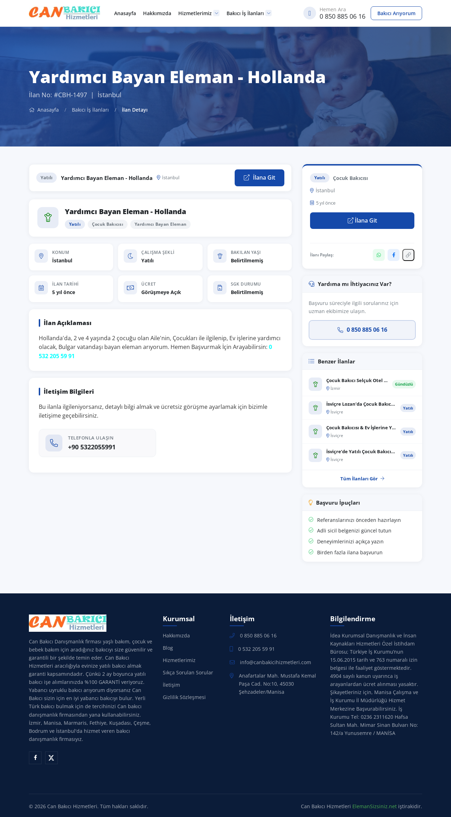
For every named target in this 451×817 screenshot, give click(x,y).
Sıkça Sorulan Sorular (188, 672)
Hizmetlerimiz (199, 13)
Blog (168, 647)
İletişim (171, 684)
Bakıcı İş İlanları (249, 13)
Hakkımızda (157, 13)
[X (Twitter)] (51, 757)
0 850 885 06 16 (362, 329)
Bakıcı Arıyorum (396, 13)
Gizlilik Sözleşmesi (184, 697)
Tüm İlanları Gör (362, 478)
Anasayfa (125, 13)
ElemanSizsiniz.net (374, 806)
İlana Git (259, 177)
